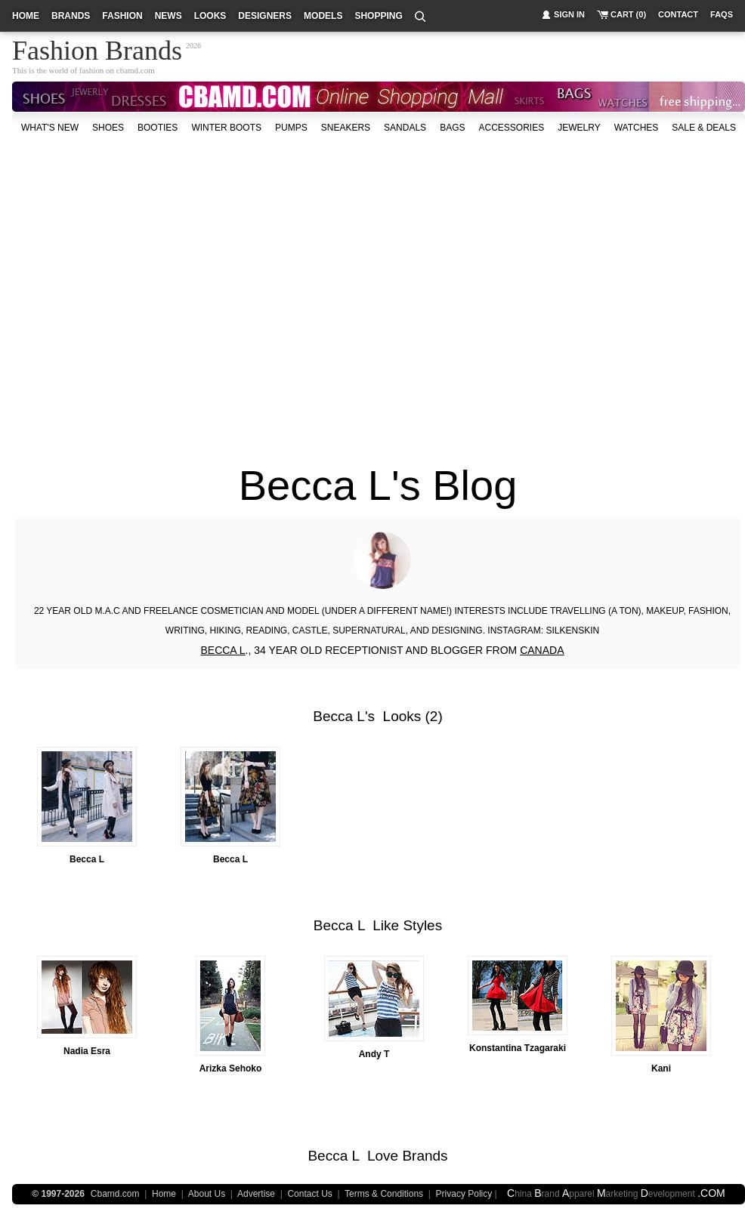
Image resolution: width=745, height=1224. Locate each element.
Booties (158, 127)
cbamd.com (135, 70)
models (323, 16)
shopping (378, 16)
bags (452, 127)
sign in (569, 14)
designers (265, 16)
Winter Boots (226, 127)
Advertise (256, 1194)
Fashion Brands (97, 48)
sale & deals (704, 127)
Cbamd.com (115, 1194)
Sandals (405, 127)
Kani (661, 1068)
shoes (108, 127)
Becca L (339, 716)
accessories (511, 127)
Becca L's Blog (378, 485)
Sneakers (345, 127)
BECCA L (222, 650)
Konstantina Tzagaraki (517, 1048)
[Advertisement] (141, 291)
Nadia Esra (86, 1051)
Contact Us (309, 1194)
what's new (50, 127)
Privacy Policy (464, 1194)
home (25, 16)
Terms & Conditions (384, 1194)
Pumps (291, 127)
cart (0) (628, 14)
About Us (206, 1194)
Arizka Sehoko (230, 1068)
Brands (424, 1156)
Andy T (374, 1054)
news (168, 16)
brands (70, 16)
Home (164, 1194)
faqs (721, 14)
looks (210, 16)
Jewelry (579, 127)
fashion (122, 16)
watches (636, 127)
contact (678, 14)
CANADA (542, 650)
